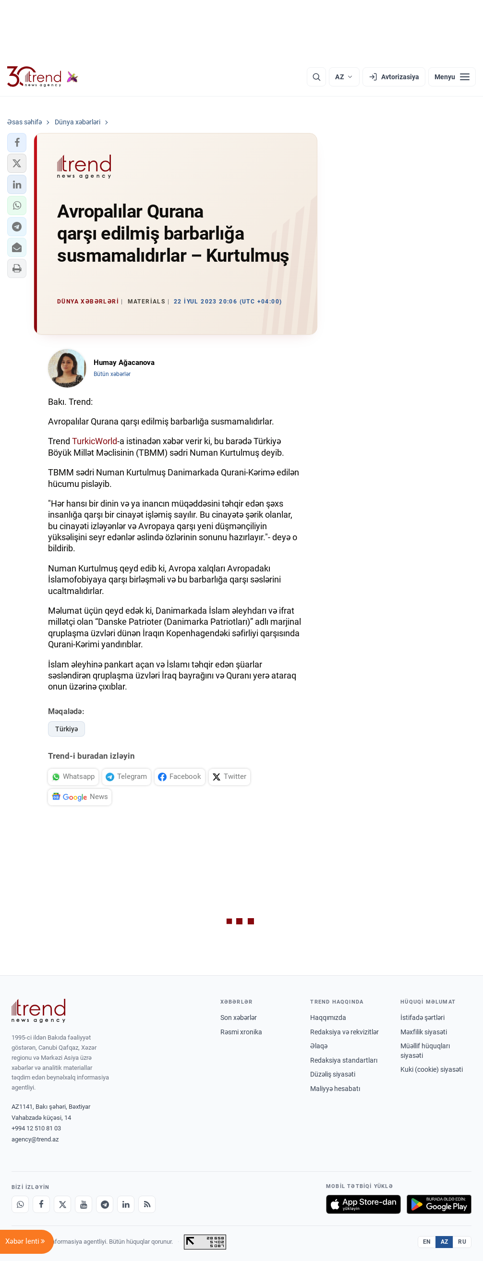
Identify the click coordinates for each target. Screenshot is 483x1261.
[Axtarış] (316, 76)
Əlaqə (318, 1046)
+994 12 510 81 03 (36, 1128)
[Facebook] (41, 1204)
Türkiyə (66, 729)
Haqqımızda (328, 1017)
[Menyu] (452, 76)
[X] (62, 1204)
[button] (17, 142)
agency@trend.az (35, 1139)
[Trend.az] (42, 76)
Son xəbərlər (238, 1017)
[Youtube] (83, 1204)
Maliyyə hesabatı (335, 1088)
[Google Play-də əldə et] (439, 1204)
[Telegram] (104, 1204)
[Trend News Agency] (38, 1011)
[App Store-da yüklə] (363, 1204)
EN (427, 1241)
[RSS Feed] (147, 1204)
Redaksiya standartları (343, 1060)
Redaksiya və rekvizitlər (344, 1032)
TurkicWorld (94, 441)
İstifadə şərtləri (422, 1017)
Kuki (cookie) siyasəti (431, 1069)
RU (462, 1241)
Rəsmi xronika (241, 1032)
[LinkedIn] (125, 1204)
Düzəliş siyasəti (332, 1074)
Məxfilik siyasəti (423, 1032)
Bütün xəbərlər (112, 374)
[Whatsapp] (20, 1204)
